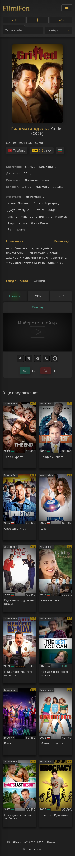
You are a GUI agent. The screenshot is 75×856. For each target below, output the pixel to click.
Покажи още (61, 241)
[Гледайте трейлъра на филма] (16, 150)
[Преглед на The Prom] (19, 721)
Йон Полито (16, 230)
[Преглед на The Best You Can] (56, 650)
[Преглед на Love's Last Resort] (19, 793)
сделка (58, 186)
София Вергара (45, 203)
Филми (30, 167)
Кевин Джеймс (18, 203)
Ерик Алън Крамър (52, 216)
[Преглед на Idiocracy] (56, 793)
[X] (28, 358)
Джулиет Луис (18, 210)
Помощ (52, 842)
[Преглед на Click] (56, 507)
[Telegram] (37, 358)
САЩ (27, 173)
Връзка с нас (32, 849)
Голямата (42, 186)
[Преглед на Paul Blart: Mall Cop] (19, 650)
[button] (14, 20)
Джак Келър (40, 223)
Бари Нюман (17, 223)
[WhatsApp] (54, 358)
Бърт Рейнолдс (44, 210)
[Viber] (46, 358)
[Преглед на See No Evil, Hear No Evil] (19, 578)
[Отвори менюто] (66, 7)
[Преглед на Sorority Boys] (56, 721)
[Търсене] (23, 30)
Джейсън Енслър (38, 180)
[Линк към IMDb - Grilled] (42, 150)
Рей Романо (33, 196)
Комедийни (48, 167)
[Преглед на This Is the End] (19, 435)
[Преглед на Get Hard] (56, 435)
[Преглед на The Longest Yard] (19, 507)
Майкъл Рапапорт (21, 216)
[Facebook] (20, 358)
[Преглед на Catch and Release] (56, 578)
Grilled (26, 186)
